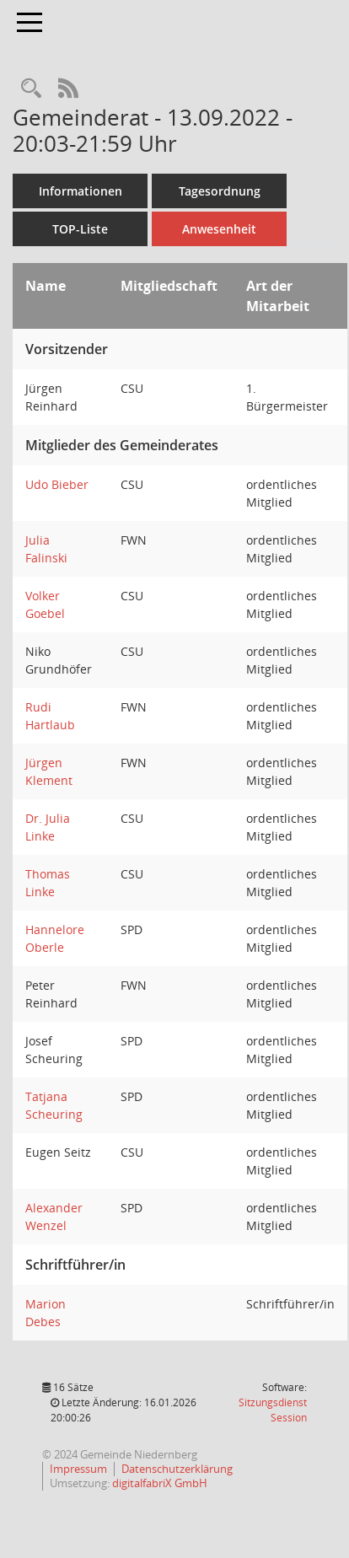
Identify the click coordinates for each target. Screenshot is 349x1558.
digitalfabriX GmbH (159, 1483)
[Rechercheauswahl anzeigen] (31, 89)
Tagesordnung (219, 191)
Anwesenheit (219, 229)
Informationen (80, 191)
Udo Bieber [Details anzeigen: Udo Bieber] (57, 484)
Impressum (78, 1468)
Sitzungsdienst (273, 1410)
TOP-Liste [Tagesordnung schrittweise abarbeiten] (80, 229)
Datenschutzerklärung (177, 1468)
